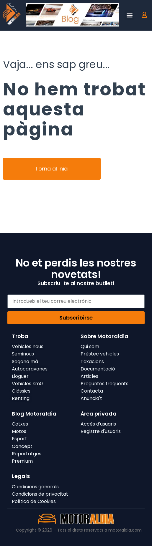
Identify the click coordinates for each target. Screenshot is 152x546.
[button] (129, 15)
